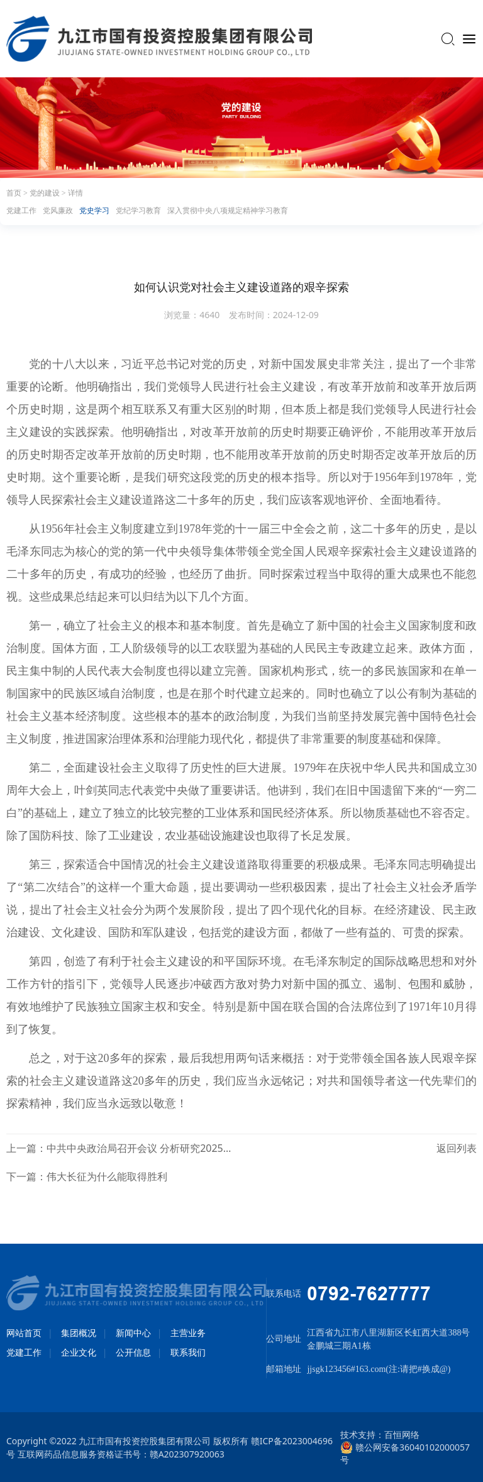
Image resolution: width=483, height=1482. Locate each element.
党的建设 (46, 193)
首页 (14, 193)
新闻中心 (133, 1333)
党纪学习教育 (138, 210)
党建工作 (21, 210)
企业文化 (78, 1352)
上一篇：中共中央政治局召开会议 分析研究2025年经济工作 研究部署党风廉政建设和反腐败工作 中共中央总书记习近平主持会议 (119, 1148)
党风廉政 (58, 210)
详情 (75, 193)
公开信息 (133, 1352)
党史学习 (94, 210)
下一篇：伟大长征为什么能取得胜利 (86, 1176)
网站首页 (24, 1333)
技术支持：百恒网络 (379, 1435)
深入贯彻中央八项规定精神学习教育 (227, 210)
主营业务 (188, 1333)
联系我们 (188, 1352)
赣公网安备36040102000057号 (405, 1447)
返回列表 (456, 1148)
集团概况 (78, 1333)
